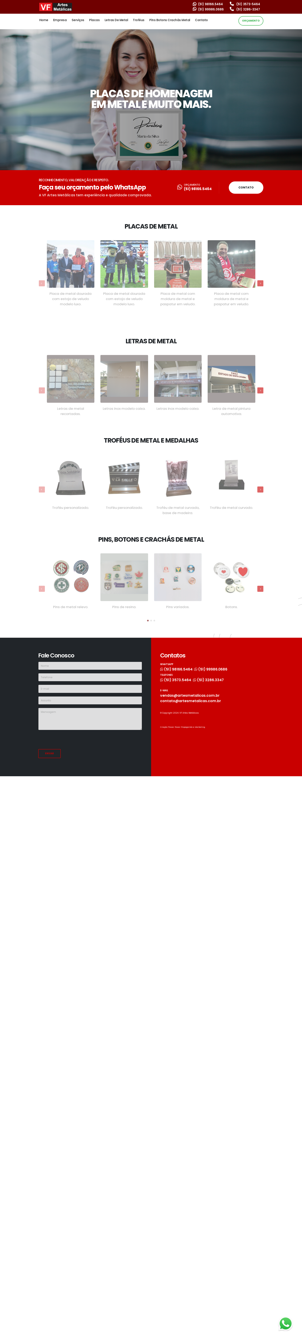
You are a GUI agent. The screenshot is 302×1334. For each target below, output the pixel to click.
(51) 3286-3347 (245, 9)
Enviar (49, 753)
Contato (201, 20)
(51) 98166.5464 (208, 4)
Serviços (78, 20)
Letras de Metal (116, 20)
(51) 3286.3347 (213, 679)
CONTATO (246, 187)
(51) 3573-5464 (245, 4)
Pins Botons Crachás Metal (169, 20)
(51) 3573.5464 (178, 679)
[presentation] (68, 741)
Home (43, 20)
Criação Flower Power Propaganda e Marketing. (184, 726)
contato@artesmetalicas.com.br (192, 700)
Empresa (60, 20)
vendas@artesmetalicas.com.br (191, 695)
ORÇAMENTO (251, 20)
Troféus (138, 20)
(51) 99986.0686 (208, 9)
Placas (94, 20)
